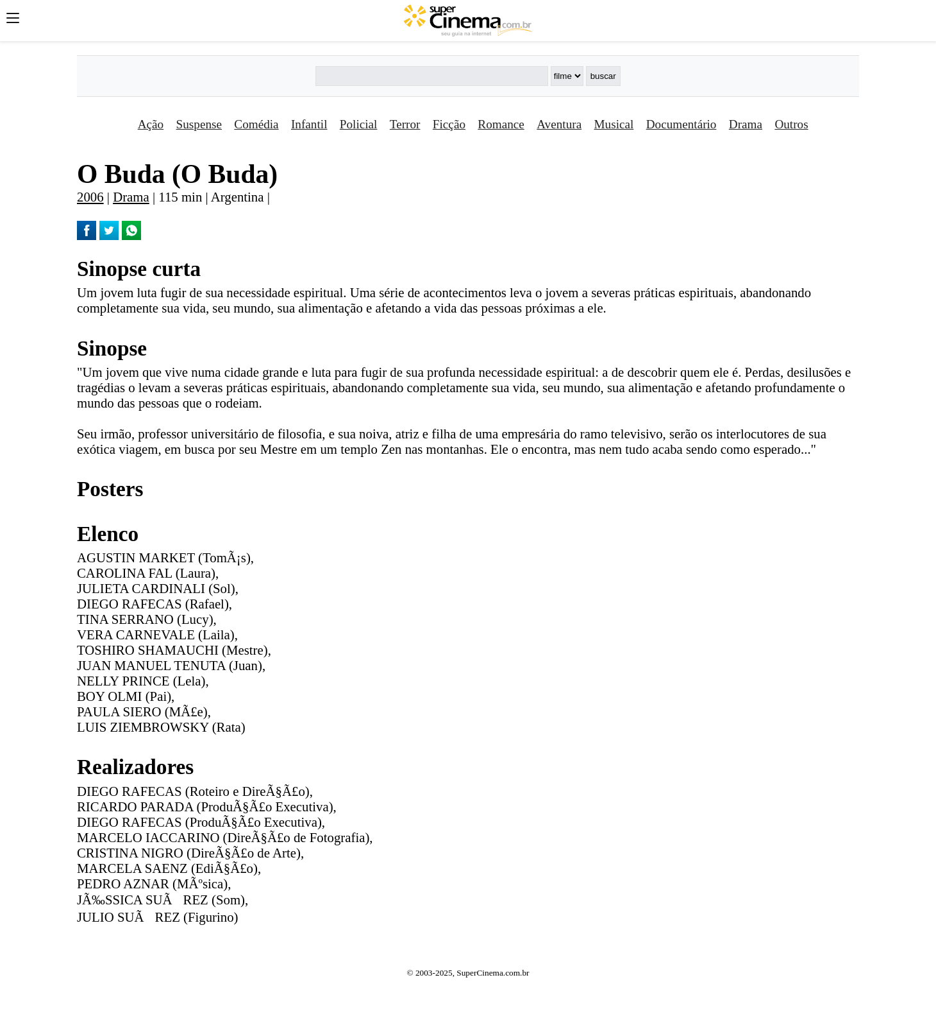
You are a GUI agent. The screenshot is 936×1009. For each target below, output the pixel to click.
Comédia (256, 124)
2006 (90, 196)
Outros (791, 124)
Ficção (449, 124)
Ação (150, 124)
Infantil (309, 124)
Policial (359, 124)
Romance (501, 124)
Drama (745, 124)
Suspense (199, 124)
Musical (614, 124)
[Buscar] (431, 76)
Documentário (681, 124)
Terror (405, 124)
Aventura (559, 124)
